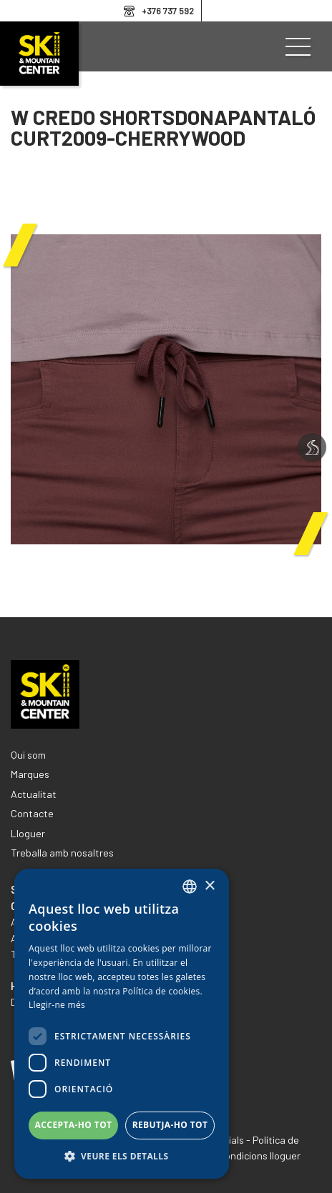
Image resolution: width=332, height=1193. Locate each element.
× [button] (209, 886)
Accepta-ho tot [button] (73, 1125)
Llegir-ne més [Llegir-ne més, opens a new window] (57, 1005)
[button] (122, 1156)
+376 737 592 (168, 10)
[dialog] (121, 1024)
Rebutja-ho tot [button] (170, 1125)
